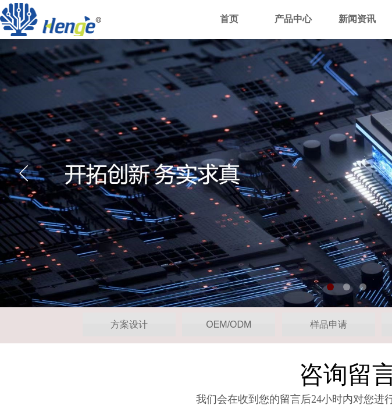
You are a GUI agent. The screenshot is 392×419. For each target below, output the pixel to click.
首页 (229, 19)
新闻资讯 (357, 19)
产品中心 (293, 19)
